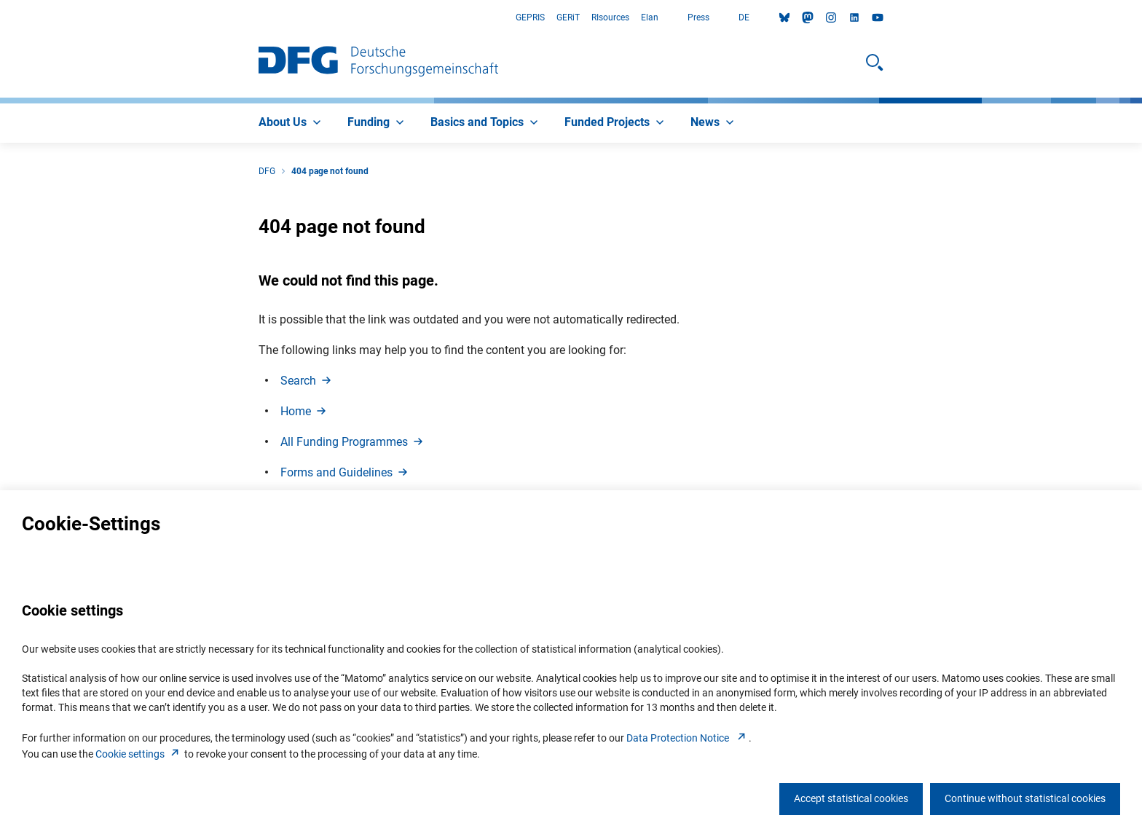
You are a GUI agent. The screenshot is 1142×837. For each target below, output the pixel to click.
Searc (307, 381)
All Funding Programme (352, 442)
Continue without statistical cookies (1025, 798)
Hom (304, 411)
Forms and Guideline (345, 472)
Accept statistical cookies (851, 798)
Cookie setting (138, 754)
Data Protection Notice (687, 738)
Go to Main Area (0, 17)
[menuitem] (291, 123)
